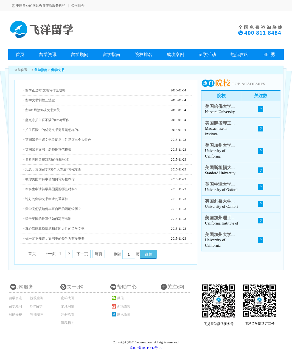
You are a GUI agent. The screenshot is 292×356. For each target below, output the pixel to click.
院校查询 (36, 298)
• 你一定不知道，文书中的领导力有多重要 (54, 238)
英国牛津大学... (220, 184)
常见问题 (67, 306)
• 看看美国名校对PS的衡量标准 (46, 159)
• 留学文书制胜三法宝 (39, 100)
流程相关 (67, 323)
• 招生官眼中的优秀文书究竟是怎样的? (51, 130)
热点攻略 (239, 54)
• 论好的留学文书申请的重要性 (45, 199)
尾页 (98, 254)
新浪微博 (123, 306)
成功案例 (175, 54)
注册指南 (67, 314)
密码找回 (67, 298)
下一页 (82, 254)
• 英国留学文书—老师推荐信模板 (47, 150)
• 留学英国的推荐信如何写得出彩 (47, 219)
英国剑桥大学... (220, 201)
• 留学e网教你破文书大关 (41, 110)
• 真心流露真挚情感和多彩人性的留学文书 (54, 229)
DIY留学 (36, 306)
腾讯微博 (123, 314)
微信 (120, 298)
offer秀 (268, 54)
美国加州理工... (220, 217)
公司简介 (78, 5)
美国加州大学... (220, 145)
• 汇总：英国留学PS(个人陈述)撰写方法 (52, 169)
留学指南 (111, 54)
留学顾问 (79, 54)
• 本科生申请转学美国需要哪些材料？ (50, 189)
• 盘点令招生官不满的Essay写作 (46, 120)
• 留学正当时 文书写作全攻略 (44, 90)
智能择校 (15, 314)
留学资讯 (48, 54)
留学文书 (57, 70)
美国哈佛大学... (220, 106)
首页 (20, 54)
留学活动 (207, 54)
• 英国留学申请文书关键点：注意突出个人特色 (57, 140)
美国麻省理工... (220, 123)
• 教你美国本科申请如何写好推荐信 (49, 179)
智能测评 (36, 314)
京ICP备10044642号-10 (146, 348)
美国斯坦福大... (220, 167)
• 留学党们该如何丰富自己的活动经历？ (52, 209)
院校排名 (143, 54)
